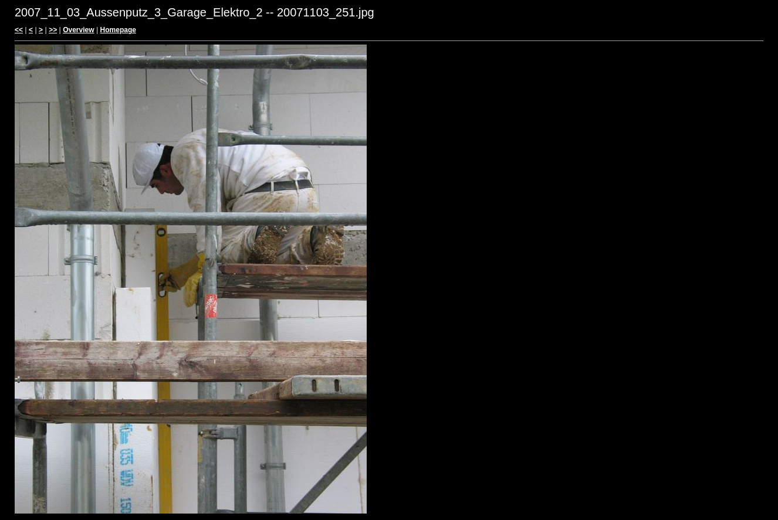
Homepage (118, 30)
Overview (78, 30)
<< (19, 30)
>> (53, 30)
